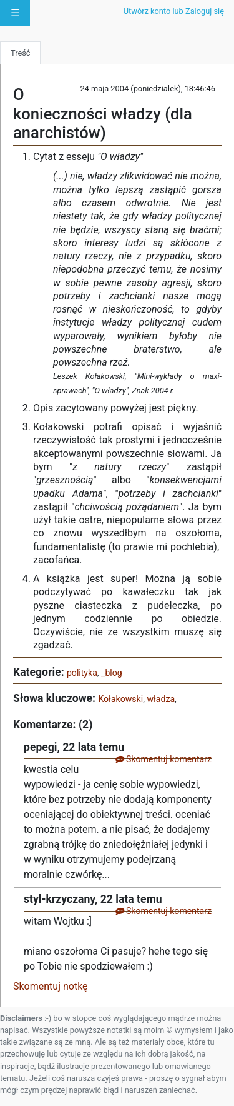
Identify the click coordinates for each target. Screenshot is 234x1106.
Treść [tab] (20, 53)
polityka (82, 673)
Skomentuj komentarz (163, 759)
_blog (111, 673)
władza (161, 699)
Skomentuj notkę (50, 986)
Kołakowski (120, 699)
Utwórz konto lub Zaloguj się (174, 11)
